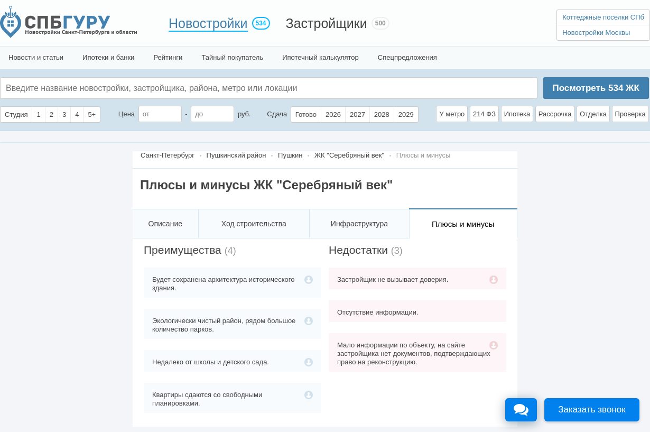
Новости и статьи (35, 57)
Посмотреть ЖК (595, 88)
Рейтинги (167, 57)
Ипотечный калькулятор (320, 57)
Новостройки (208, 23)
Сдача (277, 114)
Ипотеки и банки (108, 57)
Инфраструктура (359, 223)
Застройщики (326, 23)
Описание (165, 223)
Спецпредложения (407, 57)
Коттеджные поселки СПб (603, 17)
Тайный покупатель (232, 57)
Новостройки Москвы (596, 32)
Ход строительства (253, 223)
